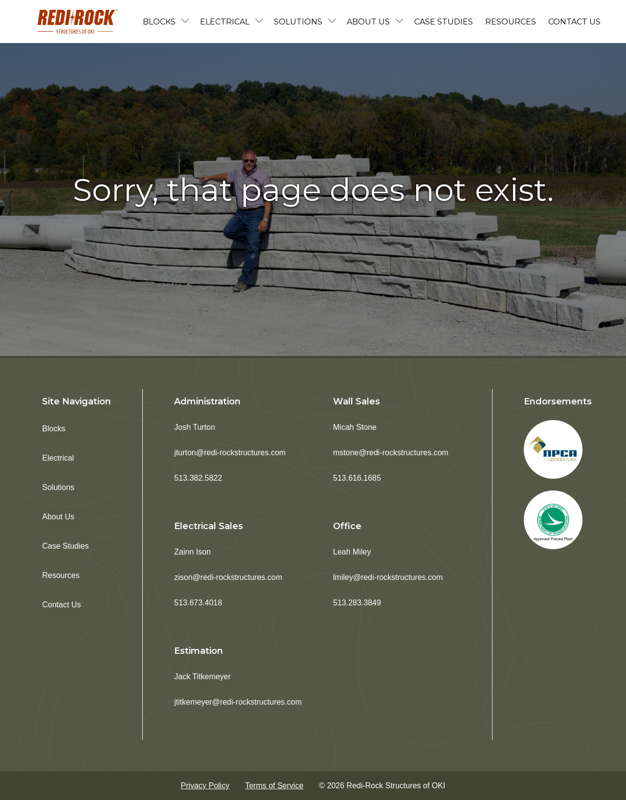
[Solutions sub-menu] (334, 21)
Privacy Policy (205, 785)
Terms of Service (274, 785)
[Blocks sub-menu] (187, 21)
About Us (368, 21)
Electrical (224, 21)
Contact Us (574, 21)
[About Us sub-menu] (401, 21)
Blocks (159, 21)
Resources (510, 21)
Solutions (298, 21)
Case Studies (443, 21)
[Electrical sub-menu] (261, 21)
